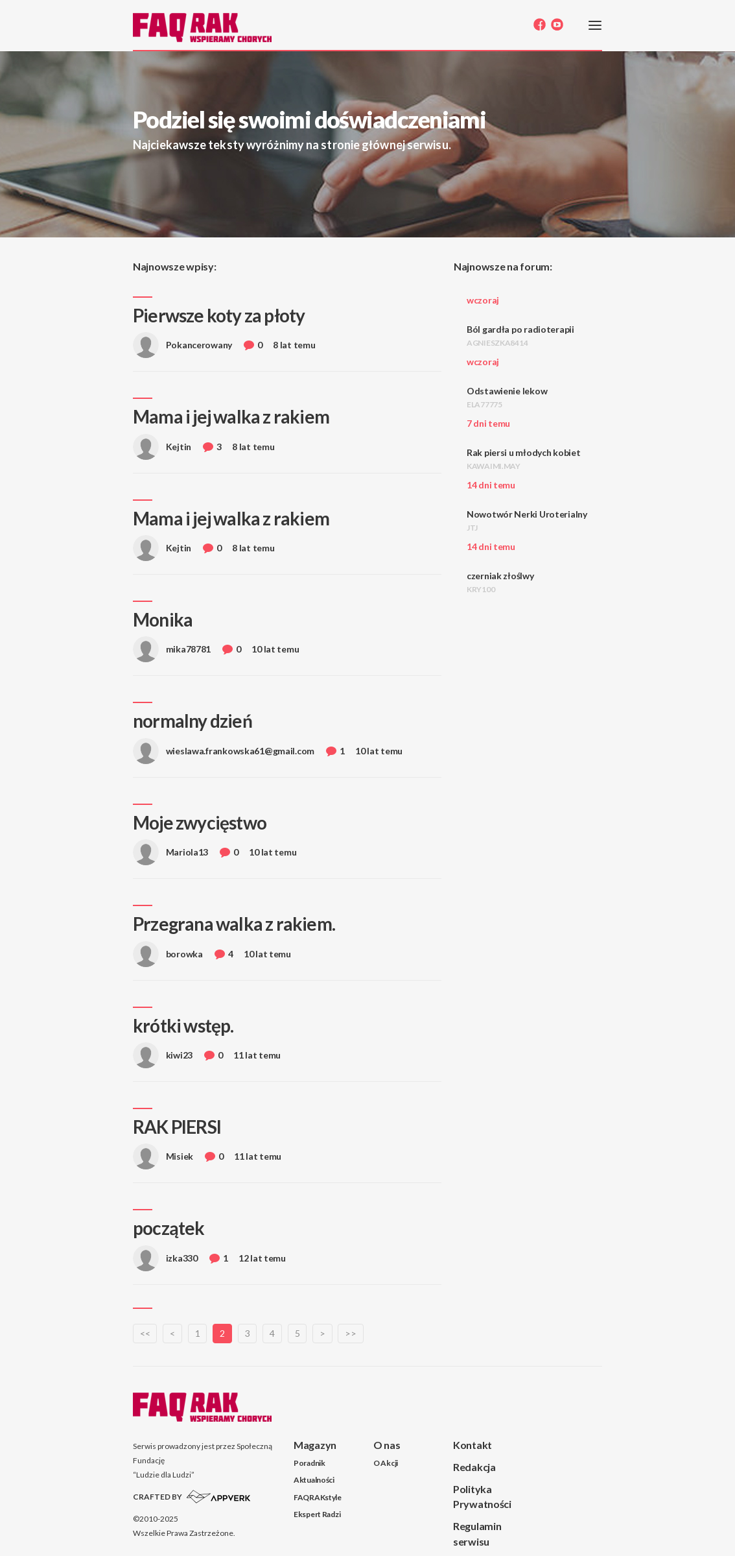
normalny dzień (192, 721)
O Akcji (385, 1463)
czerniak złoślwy (500, 582)
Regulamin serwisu (477, 1533)
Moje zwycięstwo (199, 822)
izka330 (165, 1261)
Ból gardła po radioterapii (520, 336)
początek (169, 1228)
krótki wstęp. (183, 1025)
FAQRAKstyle (318, 1497)
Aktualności (314, 1480)
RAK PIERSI (177, 1127)
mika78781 (172, 652)
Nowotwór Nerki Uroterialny (527, 521)
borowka (168, 957)
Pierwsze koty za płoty (219, 315)
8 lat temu (294, 344)
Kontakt (472, 1445)
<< (145, 1333)
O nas (387, 1445)
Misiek (163, 1160)
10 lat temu (275, 648)
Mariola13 (170, 855)
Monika (162, 619)
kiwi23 (162, 1058)
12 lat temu (262, 1257)
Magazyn (315, 1445)
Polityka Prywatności (482, 1496)
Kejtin (162, 450)
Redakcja (474, 1467)
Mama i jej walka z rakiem (231, 416)
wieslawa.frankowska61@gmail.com (223, 754)
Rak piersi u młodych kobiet (523, 459)
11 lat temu (257, 1054)
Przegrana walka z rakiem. (234, 924)
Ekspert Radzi (317, 1514)
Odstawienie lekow (507, 397)
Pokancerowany (182, 348)
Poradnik (309, 1463)
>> (350, 1333)
